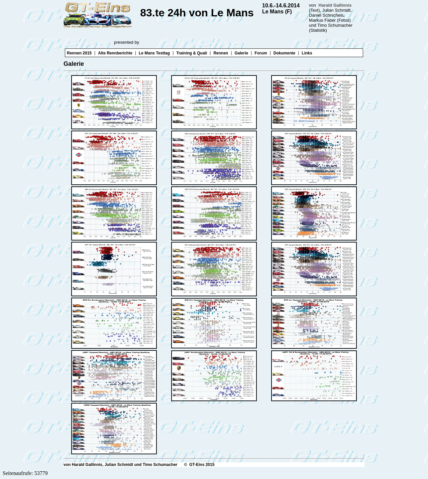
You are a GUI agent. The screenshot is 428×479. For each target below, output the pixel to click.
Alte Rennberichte (115, 53)
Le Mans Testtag (154, 53)
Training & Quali (191, 53)
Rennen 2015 (79, 53)
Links (307, 53)
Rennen (220, 53)
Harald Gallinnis (335, 5)
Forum (260, 53)
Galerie (241, 53)
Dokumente (284, 53)
